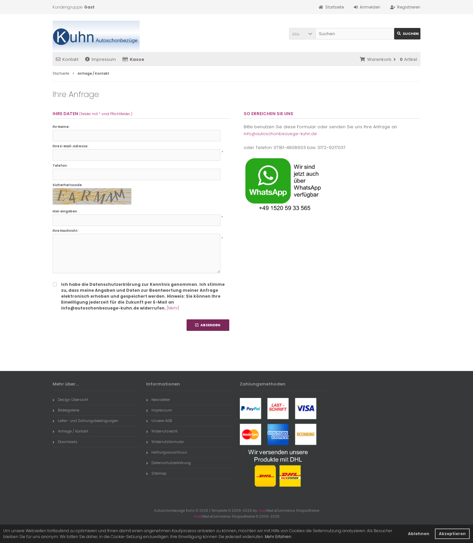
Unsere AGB (159, 420)
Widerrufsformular (165, 441)
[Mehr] (173, 308)
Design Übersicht (70, 399)
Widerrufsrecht (162, 431)
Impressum (100, 59)
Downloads (65, 441)
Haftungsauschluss (166, 452)
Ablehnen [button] (418, 533)
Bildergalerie (66, 410)
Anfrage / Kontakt (70, 431)
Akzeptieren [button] (452, 533)
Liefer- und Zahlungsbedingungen (85, 420)
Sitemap (156, 473)
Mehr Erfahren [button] (278, 536)
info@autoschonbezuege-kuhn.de (280, 134)
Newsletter (158, 399)
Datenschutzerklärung (168, 462)
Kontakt (67, 59)
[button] (302, 33)
